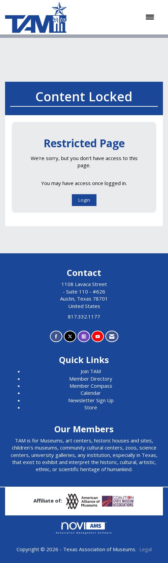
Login (84, 200)
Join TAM (91, 371)
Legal (145, 549)
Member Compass (90, 385)
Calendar (91, 392)
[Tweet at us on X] (70, 336)
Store (90, 407)
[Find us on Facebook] (56, 336)
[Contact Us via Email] (111, 336)
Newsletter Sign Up (91, 400)
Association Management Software (84, 528)
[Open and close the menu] (114, 17)
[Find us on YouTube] (97, 336)
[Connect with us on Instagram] (84, 336)
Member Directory (90, 378)
